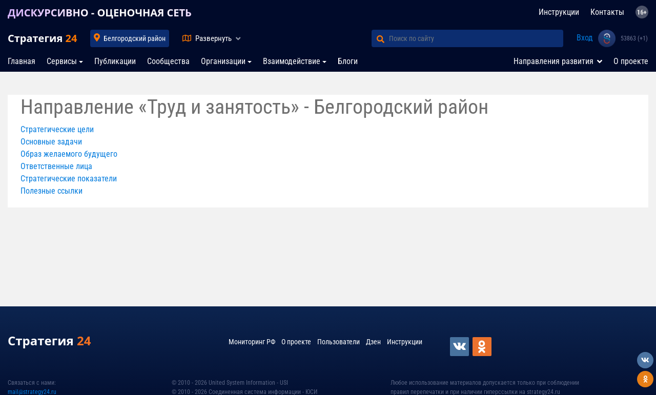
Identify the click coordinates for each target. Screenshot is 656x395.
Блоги (348, 61)
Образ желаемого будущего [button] (68, 154)
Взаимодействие (291, 61)
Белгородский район (135, 38)
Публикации (115, 61)
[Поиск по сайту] (476, 38)
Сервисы (62, 61)
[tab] (328, 129)
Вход (585, 38)
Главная (21, 61)
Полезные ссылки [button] (51, 191)
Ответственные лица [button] (56, 166)
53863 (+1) (634, 38)
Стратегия (42, 38)
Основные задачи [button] (51, 142)
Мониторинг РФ (252, 342)
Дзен (373, 342)
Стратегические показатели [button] (68, 178)
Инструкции (559, 12)
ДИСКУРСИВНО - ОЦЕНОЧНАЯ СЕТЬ (100, 12)
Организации (223, 61)
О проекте (630, 61)
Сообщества (168, 61)
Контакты (607, 12)
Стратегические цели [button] (57, 129)
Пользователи (338, 342)
